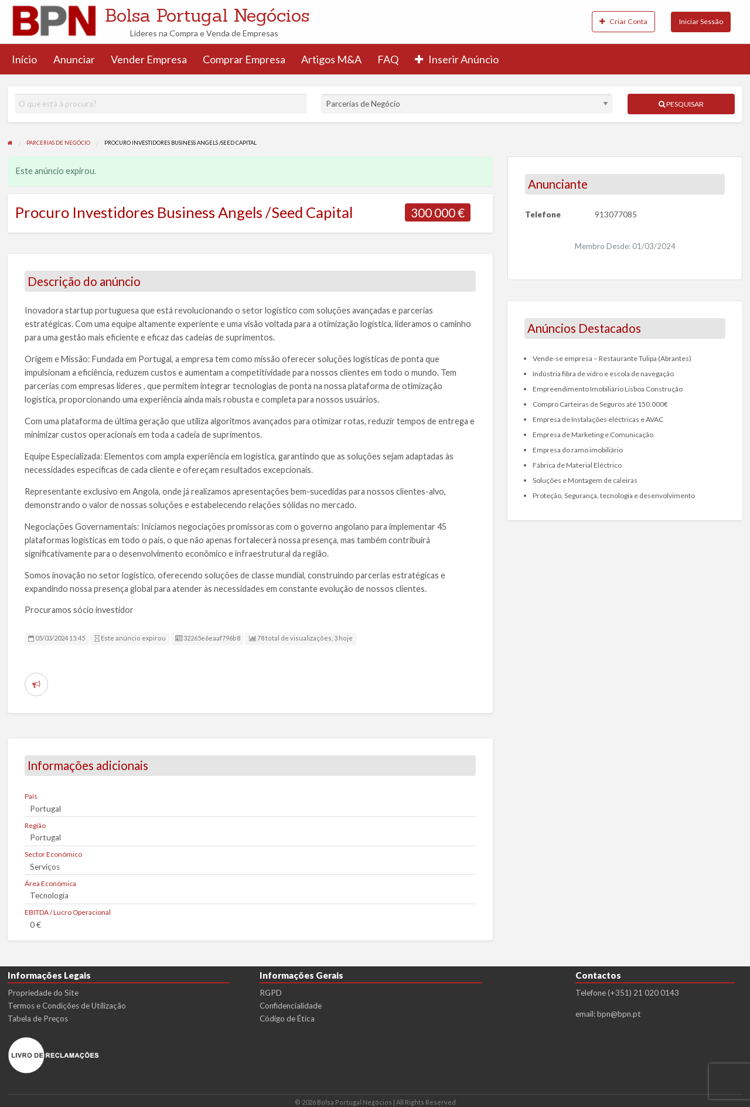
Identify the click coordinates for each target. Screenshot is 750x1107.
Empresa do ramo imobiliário (578, 449)
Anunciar (74, 59)
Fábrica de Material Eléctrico (577, 465)
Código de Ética (287, 1018)
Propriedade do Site (43, 992)
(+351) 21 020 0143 (643, 992)
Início (24, 59)
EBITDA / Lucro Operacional (68, 912)
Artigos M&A (331, 59)
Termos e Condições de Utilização (67, 1005)
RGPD (271, 992)
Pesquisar (681, 104)
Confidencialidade (291, 1005)
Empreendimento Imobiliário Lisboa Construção (608, 388)
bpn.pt (629, 1014)
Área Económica (50, 883)
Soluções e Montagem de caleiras (585, 480)
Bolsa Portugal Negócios (207, 15)
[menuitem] (623, 22)
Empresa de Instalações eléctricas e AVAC (598, 419)
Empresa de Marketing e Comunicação (593, 434)
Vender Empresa (149, 59)
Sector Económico (53, 854)
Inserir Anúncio (457, 59)
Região (35, 825)
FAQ (387, 59)
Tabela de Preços (38, 1018)
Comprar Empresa (244, 59)
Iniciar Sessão (701, 21)
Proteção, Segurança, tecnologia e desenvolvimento (614, 495)
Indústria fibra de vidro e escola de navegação (603, 373)
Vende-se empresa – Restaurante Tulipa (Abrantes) (612, 358)
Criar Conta (623, 21)
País (31, 796)
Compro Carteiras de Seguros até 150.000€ (600, 404)
